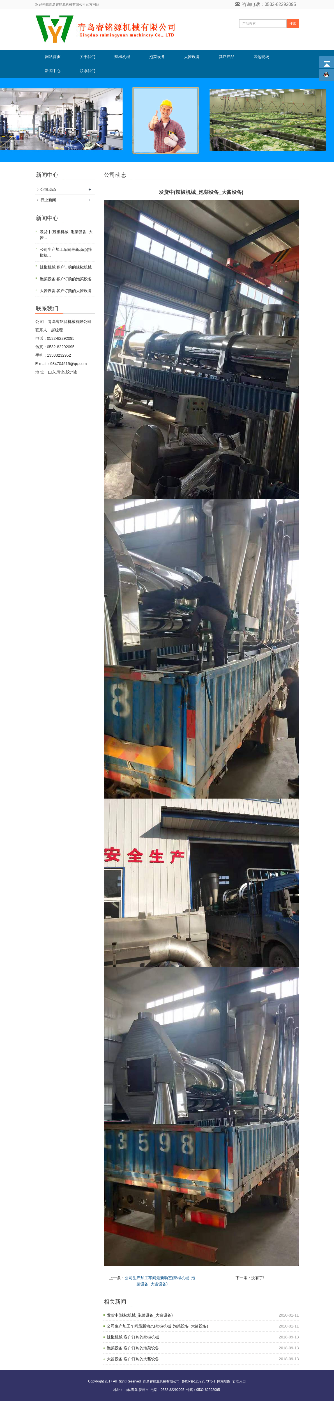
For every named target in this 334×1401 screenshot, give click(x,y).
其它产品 (226, 56)
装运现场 (261, 56)
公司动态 (48, 189)
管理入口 (239, 1381)
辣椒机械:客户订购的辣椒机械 (133, 1337)
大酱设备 (192, 56)
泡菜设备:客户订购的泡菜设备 (133, 1348)
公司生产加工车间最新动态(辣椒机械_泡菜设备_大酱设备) (157, 1326)
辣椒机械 (122, 56)
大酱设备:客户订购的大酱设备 (133, 1359)
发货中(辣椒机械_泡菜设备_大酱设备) (140, 1315)
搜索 (292, 24)
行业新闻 (48, 200)
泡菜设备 (157, 56)
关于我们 (87, 56)
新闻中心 (53, 70)
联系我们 (87, 70)
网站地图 (224, 1381)
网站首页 (53, 56)
